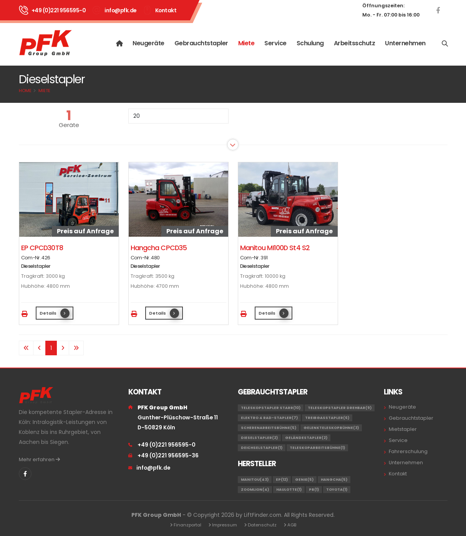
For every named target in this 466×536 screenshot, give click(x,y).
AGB (291, 525)
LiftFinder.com (262, 515)
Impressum (224, 525)
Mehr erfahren (39, 459)
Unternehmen (405, 43)
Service (275, 43)
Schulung (310, 43)
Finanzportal (187, 525)
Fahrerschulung (408, 451)
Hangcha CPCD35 (159, 247)
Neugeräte (148, 43)
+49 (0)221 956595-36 (168, 455)
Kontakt (166, 10)
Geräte (69, 125)
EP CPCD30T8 (42, 247)
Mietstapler (403, 429)
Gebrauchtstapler (201, 43)
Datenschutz (262, 525)
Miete (246, 43)
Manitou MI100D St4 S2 (275, 247)
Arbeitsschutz (354, 43)
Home (25, 90)
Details (55, 313)
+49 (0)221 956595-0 (59, 10)
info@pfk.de (120, 10)
